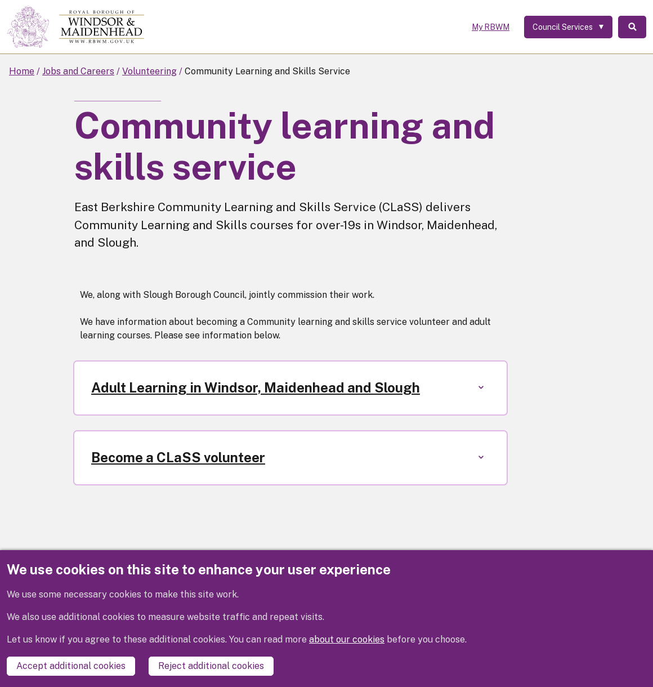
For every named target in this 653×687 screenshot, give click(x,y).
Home (21, 71)
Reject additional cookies (211, 666)
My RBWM (490, 27)
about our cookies (346, 639)
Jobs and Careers (78, 71)
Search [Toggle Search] (632, 27)
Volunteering (149, 71)
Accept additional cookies (71, 666)
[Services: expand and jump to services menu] (568, 27)
